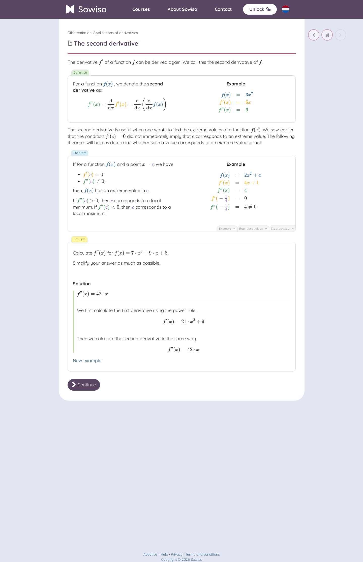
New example (87, 360)
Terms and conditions (203, 554)
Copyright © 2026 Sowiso (181, 559)
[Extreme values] (313, 35)
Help (164, 554)
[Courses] (141, 9)
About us (150, 554)
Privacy (177, 554)
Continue (84, 385)
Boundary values (253, 228)
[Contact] (223, 9)
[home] (327, 35)
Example (227, 228)
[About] (182, 9)
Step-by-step (282, 228)
